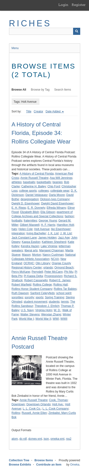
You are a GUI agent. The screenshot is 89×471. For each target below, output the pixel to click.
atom (15, 438)
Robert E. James (59, 280)
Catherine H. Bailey (33, 186)
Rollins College (42, 284)
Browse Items (43, 460)
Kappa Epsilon (31, 242)
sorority (29, 297)
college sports (28, 190)
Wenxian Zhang (51, 314)
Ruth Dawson (20, 293)
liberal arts (30, 250)
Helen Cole (26, 229)
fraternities (30, 220)
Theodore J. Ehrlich (47, 306)
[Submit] (76, 31)
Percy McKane (21, 271)
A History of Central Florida (36, 173)
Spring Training (54, 297)
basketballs (44, 182)
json (46, 438)
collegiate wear (59, 190)
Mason (26, 254)
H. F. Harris (48, 224)
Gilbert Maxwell (29, 224)
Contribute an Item (48, 464)
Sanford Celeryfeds (42, 293)
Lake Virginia (49, 246)
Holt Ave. (58, 404)
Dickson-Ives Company (54, 199)
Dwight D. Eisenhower (26, 203)
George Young (48, 220)
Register (79, 5)
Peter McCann (53, 271)
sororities (17, 297)
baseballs (29, 182)
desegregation (30, 199)
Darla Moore (57, 195)
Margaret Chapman (51, 250)
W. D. (57, 310)
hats (14, 229)
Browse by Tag (40, 89)
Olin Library (43, 263)
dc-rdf (23, 438)
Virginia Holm (43, 310)
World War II (43, 318)
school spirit (63, 293)
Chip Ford (53, 186)
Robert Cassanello (36, 280)
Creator (38, 111)
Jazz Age (64, 237)
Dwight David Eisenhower (57, 203)
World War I (26, 318)
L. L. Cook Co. (32, 408)
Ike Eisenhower (60, 229)
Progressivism (53, 276)
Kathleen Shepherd (54, 242)
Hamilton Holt (65, 224)
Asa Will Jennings (61, 178)
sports (39, 297)
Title (28, 111)
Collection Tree (19, 460)
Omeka (74, 464)
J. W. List (66, 233)
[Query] (44, 31)
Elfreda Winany (56, 207)
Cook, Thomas (58, 400)
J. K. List (53, 233)
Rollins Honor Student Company (32, 289)
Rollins (16, 413)
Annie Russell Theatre (34, 178)
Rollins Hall (60, 284)
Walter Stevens (30, 314)
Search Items (62, 89)
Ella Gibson (48, 212)
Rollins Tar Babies (65, 289)
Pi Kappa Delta (33, 276)
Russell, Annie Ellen (34, 413)
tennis (65, 301)
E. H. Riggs (19, 207)
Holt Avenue (42, 229)
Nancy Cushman (53, 254)
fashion (69, 216)
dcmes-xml (35, 438)
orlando (48, 267)
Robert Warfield (21, 284)
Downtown (18, 404)
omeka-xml (58, 438)
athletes (17, 182)
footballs (17, 220)
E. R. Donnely (36, 207)
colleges (43, 190)
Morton (36, 254)
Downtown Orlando (38, 404)
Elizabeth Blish (29, 212)
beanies (57, 182)
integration (18, 233)
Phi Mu (68, 271)
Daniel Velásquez (36, 195)
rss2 (68, 438)
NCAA (55, 259)
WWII (64, 318)
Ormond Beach (64, 267)
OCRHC (28, 263)
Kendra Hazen (30, 246)
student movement (35, 301)
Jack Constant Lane (24, 237)
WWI (56, 318)
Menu (15, 48)
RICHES (30, 23)
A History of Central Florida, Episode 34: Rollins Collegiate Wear (41, 133)
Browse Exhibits (20, 464)
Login (63, 5)
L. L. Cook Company (55, 408)
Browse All (19, 89)
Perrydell (37, 271)
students (54, 301)
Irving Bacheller (36, 233)
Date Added (53, 111)
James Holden (47, 237)
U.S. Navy (27, 310)
